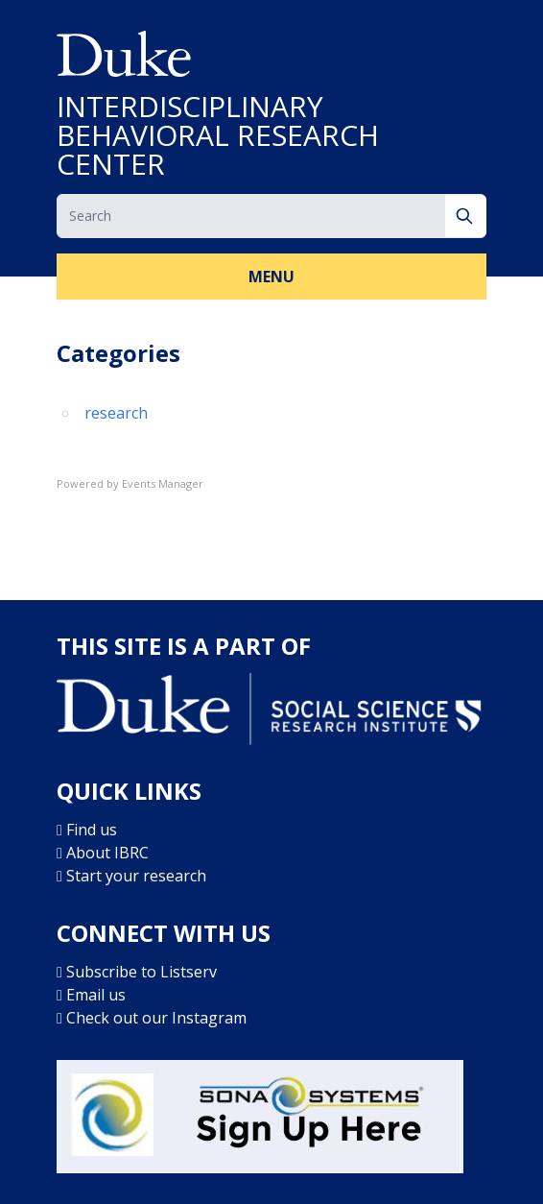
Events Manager (162, 483)
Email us (96, 994)
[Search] (465, 216)
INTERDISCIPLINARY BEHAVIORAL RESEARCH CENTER (218, 135)
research (116, 412)
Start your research (136, 875)
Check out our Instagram (156, 1017)
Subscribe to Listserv (141, 971)
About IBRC (107, 852)
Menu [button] (271, 276)
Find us (91, 829)
